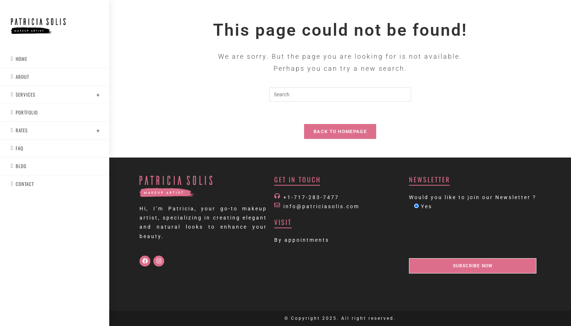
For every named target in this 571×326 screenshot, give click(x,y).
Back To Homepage (340, 131)
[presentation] (464, 235)
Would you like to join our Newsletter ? (472, 197)
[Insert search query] (340, 94)
